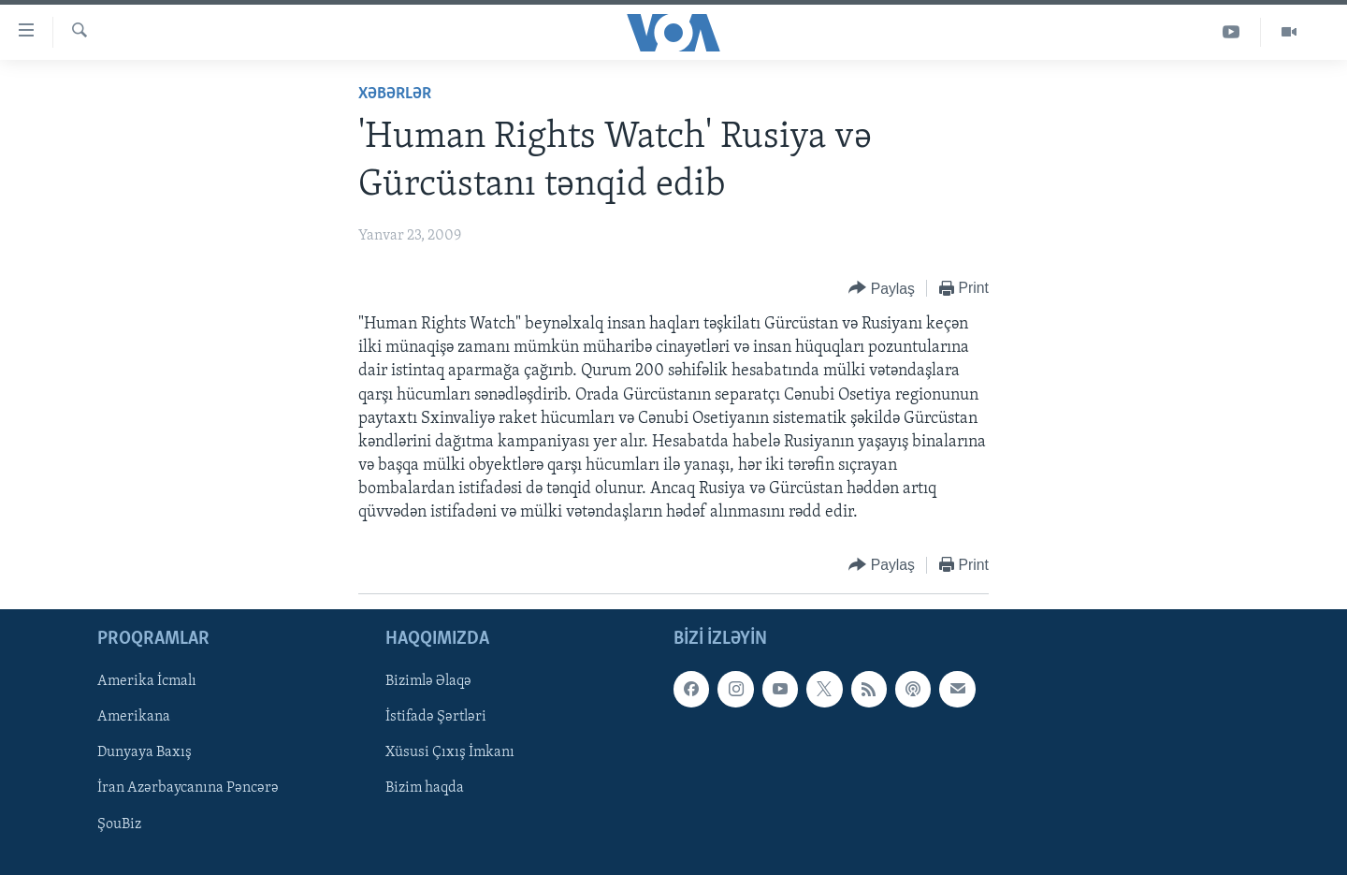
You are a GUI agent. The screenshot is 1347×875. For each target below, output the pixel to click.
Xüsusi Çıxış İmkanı (449, 752)
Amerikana (133, 716)
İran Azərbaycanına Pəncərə (188, 787)
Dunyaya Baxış (144, 752)
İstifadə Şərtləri (435, 716)
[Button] (881, 288)
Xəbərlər (394, 94)
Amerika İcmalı (146, 681)
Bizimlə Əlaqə (428, 681)
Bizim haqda (424, 787)
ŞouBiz (119, 823)
